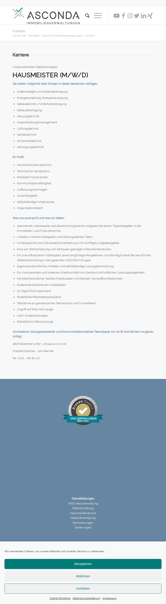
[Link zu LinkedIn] (143, 15)
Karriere (19, 31)
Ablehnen (83, 576)
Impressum (109, 598)
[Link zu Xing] (150, 15)
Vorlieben (83, 588)
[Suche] (85, 16)
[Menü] (95, 16)
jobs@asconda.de (54, 343)
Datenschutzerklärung (86, 598)
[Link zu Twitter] (136, 15)
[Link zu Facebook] (123, 15)
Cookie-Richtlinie (60, 598)
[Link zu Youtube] (116, 15)
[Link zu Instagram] (130, 15)
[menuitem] (85, 16)
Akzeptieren (83, 564)
